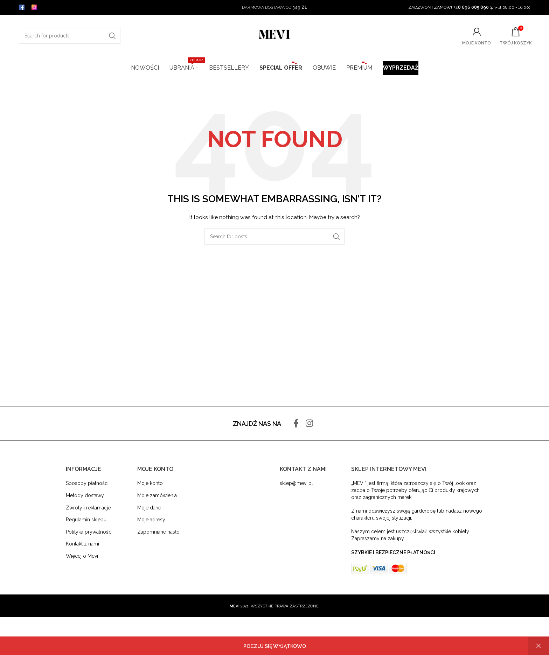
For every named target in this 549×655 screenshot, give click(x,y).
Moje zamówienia (157, 495)
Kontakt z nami (82, 544)
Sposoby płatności (87, 483)
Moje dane (149, 507)
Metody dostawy (85, 495)
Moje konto (150, 483)
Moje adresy (151, 519)
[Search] (69, 36)
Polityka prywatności (89, 532)
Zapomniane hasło (158, 532)
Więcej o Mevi (82, 556)
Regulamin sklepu (86, 519)
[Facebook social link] (296, 424)
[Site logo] (274, 35)
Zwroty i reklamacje (88, 507)
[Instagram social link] (309, 424)
